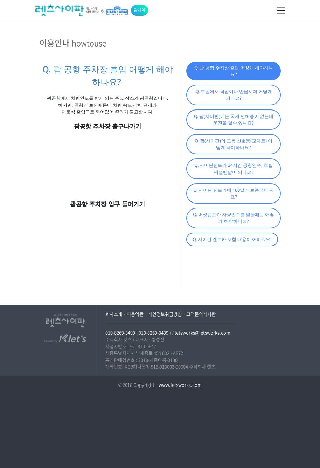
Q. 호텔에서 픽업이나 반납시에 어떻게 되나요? (233, 94)
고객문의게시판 (201, 314)
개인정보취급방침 (165, 314)
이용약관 (135, 314)
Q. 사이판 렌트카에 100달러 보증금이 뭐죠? (233, 193)
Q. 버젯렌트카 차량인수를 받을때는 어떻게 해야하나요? (233, 217)
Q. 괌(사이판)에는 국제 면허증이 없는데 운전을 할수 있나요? (233, 119)
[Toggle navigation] (281, 10)
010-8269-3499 (120, 332)
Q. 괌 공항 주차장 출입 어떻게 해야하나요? (233, 70)
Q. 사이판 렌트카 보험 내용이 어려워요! (232, 239)
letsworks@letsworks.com (202, 332)
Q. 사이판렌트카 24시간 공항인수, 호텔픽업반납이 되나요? (233, 168)
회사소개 (113, 314)
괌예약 (139, 9)
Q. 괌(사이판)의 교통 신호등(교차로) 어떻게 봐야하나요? (233, 143)
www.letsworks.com (180, 384)
